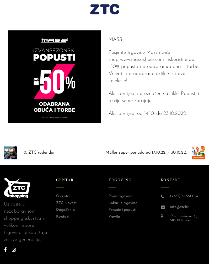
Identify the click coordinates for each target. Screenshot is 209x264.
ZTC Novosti (67, 203)
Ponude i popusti (122, 210)
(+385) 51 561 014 (184, 196)
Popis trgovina (120, 196)
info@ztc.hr (179, 207)
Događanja (65, 210)
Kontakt (62, 217)
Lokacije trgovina (123, 203)
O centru (63, 196)
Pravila (114, 217)
